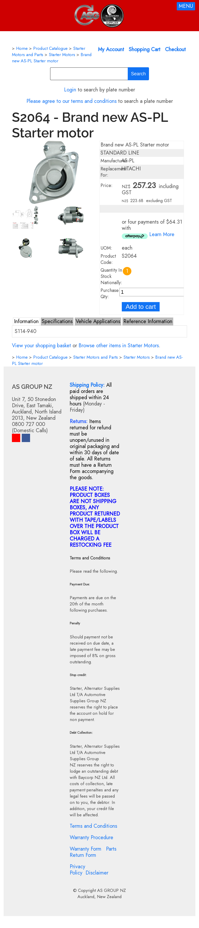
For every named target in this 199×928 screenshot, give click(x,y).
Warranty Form (85, 849)
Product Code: (108, 259)
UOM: (106, 248)
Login (70, 90)
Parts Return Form (93, 852)
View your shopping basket (41, 345)
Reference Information (147, 321)
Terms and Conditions (93, 826)
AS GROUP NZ (111, 890)
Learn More (161, 234)
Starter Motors (62, 54)
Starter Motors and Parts (95, 357)
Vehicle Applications (98, 321)
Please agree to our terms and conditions (71, 101)
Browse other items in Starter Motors (119, 345)
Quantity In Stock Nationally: (111, 276)
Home (22, 48)
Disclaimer (97, 873)
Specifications (57, 321)
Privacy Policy (77, 870)
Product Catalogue (50, 48)
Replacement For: (114, 171)
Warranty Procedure (91, 837)
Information (26, 321)
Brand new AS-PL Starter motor (51, 57)
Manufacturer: (115, 160)
